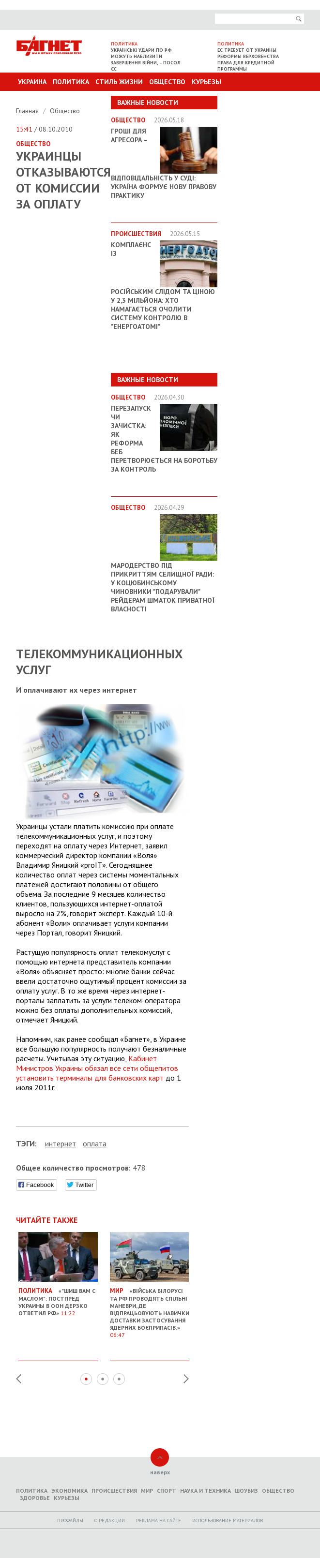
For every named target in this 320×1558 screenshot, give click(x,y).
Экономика (69, 1490)
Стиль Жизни (119, 81)
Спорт (166, 1490)
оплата (95, 1143)
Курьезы (206, 81)
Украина (32, 81)
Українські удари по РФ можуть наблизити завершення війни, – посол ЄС (146, 59)
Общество (167, 81)
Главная (28, 110)
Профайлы (70, 1520)
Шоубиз (246, 1490)
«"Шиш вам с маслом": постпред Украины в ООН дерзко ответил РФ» (58, 1298)
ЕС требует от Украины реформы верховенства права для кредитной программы (248, 59)
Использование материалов (227, 1520)
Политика (71, 81)
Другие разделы (261, 100)
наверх (160, 1472)
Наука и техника (205, 1490)
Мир (147, 1490)
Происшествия (114, 1490)
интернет (60, 1143)
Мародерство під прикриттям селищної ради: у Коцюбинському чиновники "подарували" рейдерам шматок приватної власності (162, 587)
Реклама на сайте (158, 1520)
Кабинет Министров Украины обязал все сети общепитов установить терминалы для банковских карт (97, 1068)
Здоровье (35, 1497)
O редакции (109, 1520)
